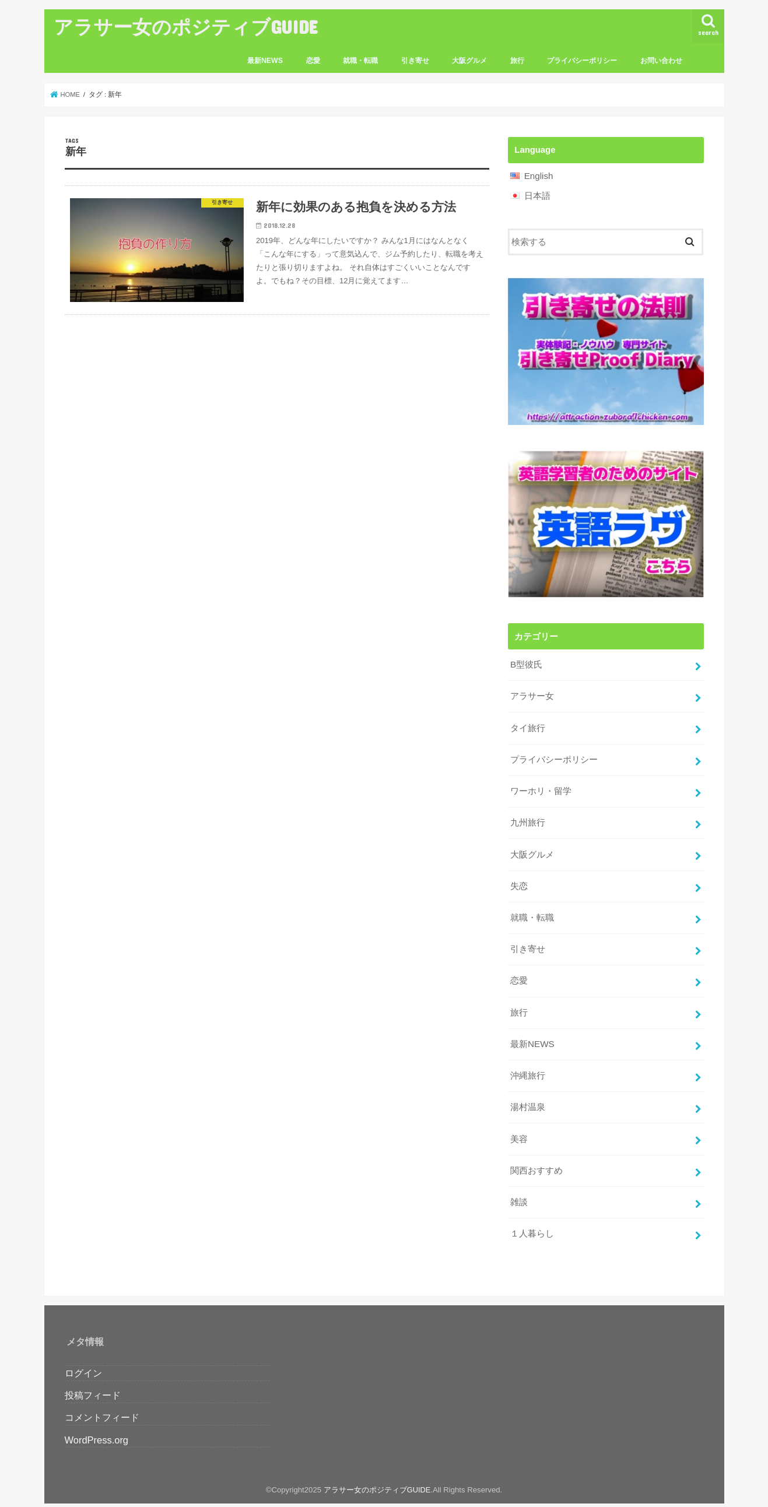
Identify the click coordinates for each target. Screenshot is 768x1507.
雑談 (519, 1188)
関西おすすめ (536, 1157)
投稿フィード (93, 1380)
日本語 (537, 195)
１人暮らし (532, 1219)
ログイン (83, 1358)
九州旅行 (527, 818)
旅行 (517, 61)
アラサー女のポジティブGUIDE (186, 26)
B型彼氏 (526, 664)
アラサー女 (532, 694)
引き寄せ (415, 61)
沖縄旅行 (527, 1064)
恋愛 (313, 61)
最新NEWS (265, 61)
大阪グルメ (469, 61)
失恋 (519, 879)
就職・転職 (360, 61)
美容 (519, 1126)
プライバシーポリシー (582, 61)
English (538, 176)
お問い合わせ (661, 61)
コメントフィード (102, 1402)
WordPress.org (97, 1424)
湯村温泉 (527, 1095)
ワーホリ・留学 (540, 787)
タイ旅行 (527, 725)
